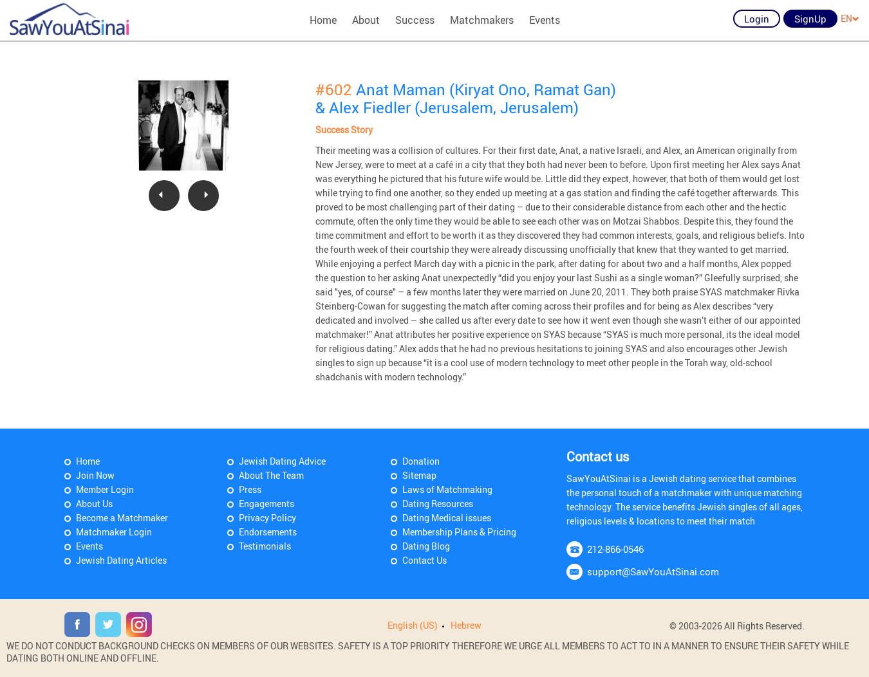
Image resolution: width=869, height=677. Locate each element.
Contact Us (424, 560)
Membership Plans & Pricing (459, 532)
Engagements (266, 503)
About (366, 20)
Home (323, 20)
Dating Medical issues (446, 518)
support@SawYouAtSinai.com (653, 571)
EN (850, 18)
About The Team (271, 475)
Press (250, 489)
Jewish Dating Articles (121, 560)
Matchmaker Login (114, 532)
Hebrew (466, 625)
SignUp (810, 18)
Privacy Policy (267, 518)
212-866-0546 (615, 549)
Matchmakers (482, 20)
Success (414, 20)
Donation (421, 461)
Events (544, 20)
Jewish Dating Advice (282, 461)
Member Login (105, 489)
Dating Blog (426, 546)
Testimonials (265, 546)
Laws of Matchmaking (447, 489)
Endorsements (268, 532)
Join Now (95, 475)
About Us (94, 503)
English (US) (413, 625)
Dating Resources (437, 503)
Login (756, 18)
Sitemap (419, 475)
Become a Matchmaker (122, 518)
